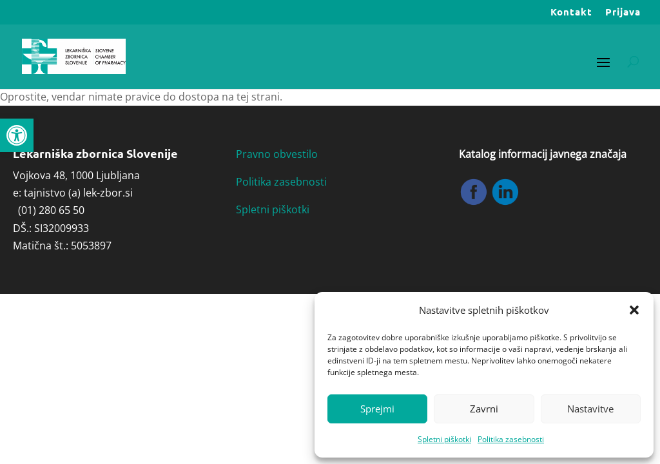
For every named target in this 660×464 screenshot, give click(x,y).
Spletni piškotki (444, 439)
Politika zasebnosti (511, 439)
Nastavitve (590, 408)
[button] (17, 135)
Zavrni (484, 408)
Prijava (623, 12)
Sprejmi (377, 408)
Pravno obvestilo (277, 154)
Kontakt (571, 12)
